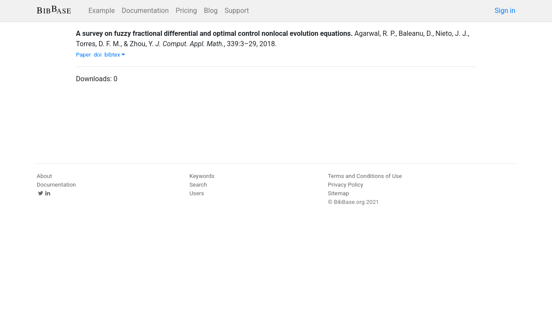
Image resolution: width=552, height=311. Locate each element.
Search (198, 184)
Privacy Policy (345, 184)
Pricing (186, 10)
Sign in (505, 10)
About (44, 176)
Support (237, 10)
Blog (211, 10)
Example (101, 10)
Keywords (201, 176)
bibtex (114, 54)
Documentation (145, 10)
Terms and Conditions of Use (364, 176)
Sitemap (338, 193)
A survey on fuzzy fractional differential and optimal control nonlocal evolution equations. (214, 33)
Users (196, 193)
